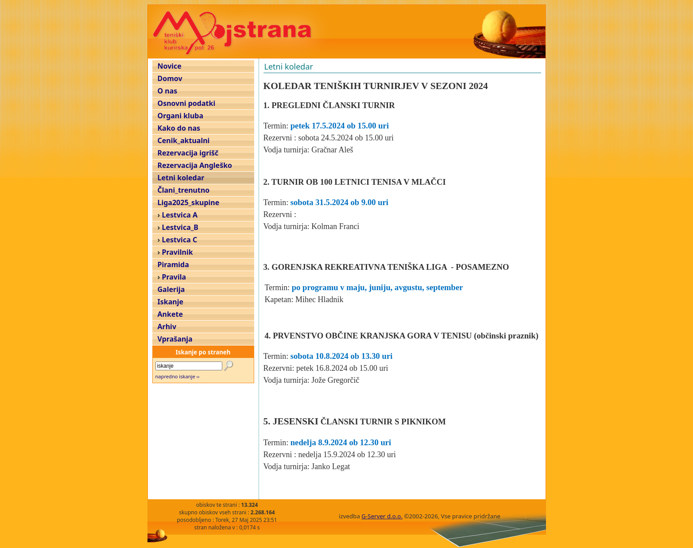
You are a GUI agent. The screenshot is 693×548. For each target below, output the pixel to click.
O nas (168, 91)
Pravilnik (177, 252)
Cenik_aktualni (184, 140)
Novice (170, 66)
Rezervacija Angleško (195, 165)
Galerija (171, 289)
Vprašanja (175, 339)
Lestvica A (179, 215)
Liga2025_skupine (189, 202)
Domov (170, 78)
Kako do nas (179, 128)
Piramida (173, 264)
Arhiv (167, 326)
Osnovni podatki (187, 103)
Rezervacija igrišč (188, 153)
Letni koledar (181, 178)
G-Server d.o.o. (382, 516)
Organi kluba (180, 115)
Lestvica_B (180, 227)
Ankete (170, 314)
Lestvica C (179, 240)
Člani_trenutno (184, 190)
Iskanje (170, 302)
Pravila (174, 277)
